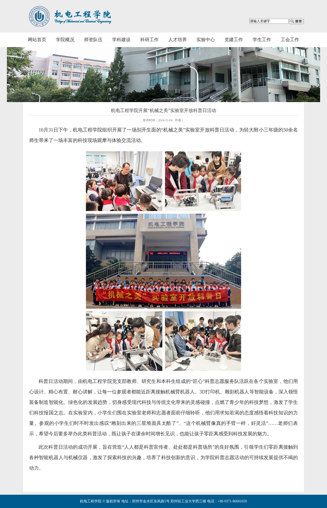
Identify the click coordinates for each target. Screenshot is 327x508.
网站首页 (37, 39)
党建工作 (234, 39)
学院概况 (65, 39)
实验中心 (205, 39)
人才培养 (177, 39)
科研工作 (149, 39)
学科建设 (121, 39)
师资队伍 (93, 39)
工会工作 (290, 39)
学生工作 (262, 39)
